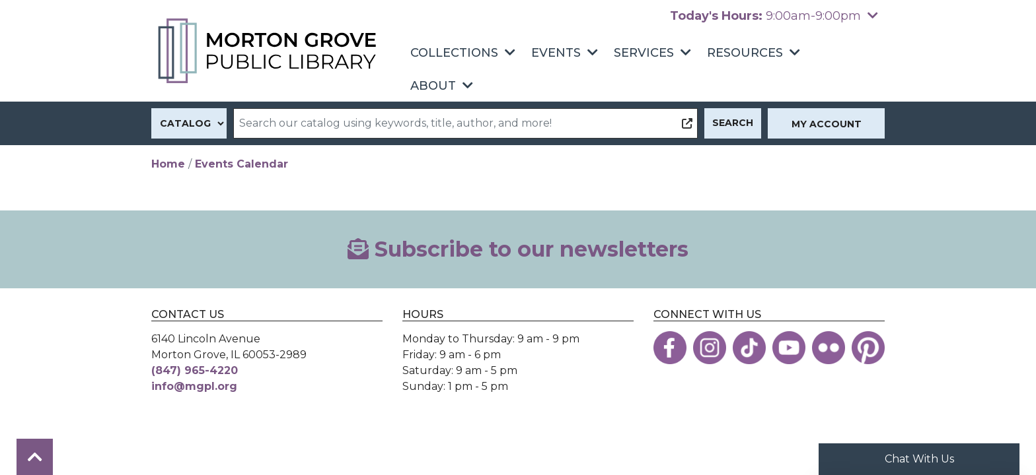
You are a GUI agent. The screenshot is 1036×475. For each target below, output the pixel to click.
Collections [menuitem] (454, 53)
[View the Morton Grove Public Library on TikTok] (749, 347)
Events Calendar (241, 164)
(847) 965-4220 (194, 370)
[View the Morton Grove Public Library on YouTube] (788, 347)
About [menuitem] (433, 86)
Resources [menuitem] (745, 53)
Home (168, 164)
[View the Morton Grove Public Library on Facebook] (669, 347)
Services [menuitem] (644, 53)
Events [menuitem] (556, 53)
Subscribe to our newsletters (518, 249)
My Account (827, 124)
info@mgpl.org (194, 386)
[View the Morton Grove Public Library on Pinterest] (868, 347)
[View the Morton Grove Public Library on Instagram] (709, 347)
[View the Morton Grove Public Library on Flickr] (828, 347)
